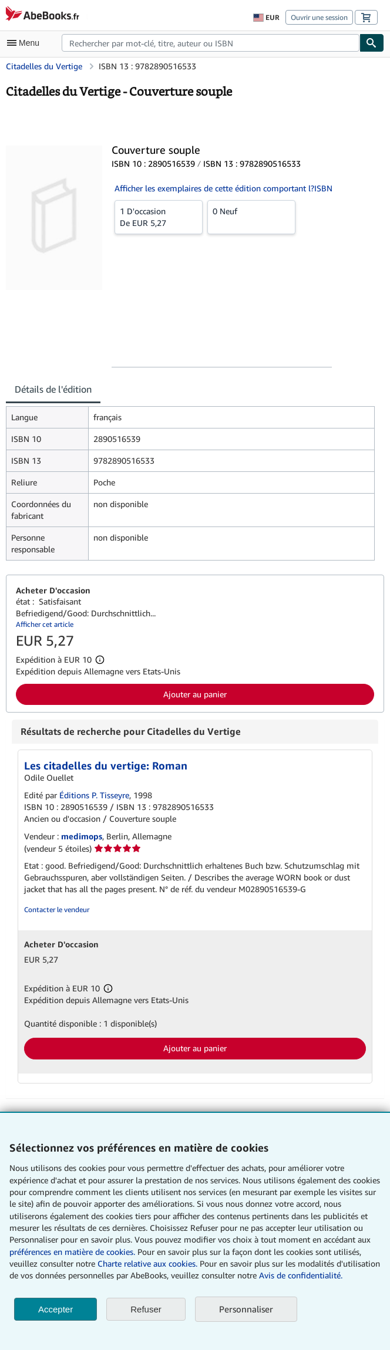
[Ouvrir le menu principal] (26, 43)
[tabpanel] (190, 483)
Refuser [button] (146, 1309)
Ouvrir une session (319, 17)
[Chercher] (372, 43)
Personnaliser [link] (246, 1309)
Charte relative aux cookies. (149, 1263)
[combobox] (210, 43)
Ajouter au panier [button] (195, 694)
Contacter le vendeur (56, 909)
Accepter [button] (55, 1309)
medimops (81, 836)
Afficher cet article (44, 624)
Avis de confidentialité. (300, 1275)
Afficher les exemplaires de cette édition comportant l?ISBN (223, 188)
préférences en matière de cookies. (72, 1252)
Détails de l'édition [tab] (53, 389)
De (158, 216)
